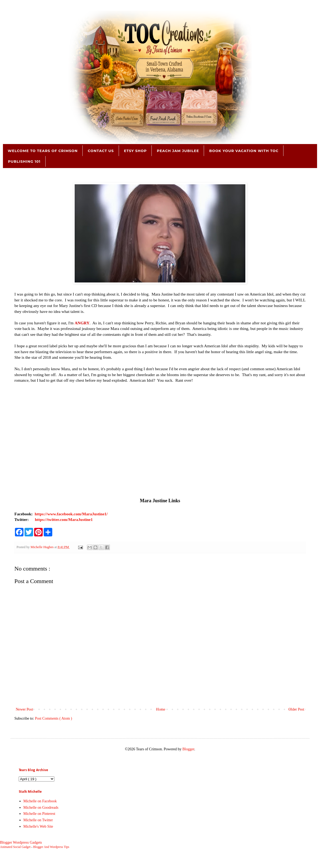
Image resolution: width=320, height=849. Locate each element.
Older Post (297, 709)
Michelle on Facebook (40, 801)
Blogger (188, 749)
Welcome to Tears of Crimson (43, 151)
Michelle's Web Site (38, 826)
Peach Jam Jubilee (178, 151)
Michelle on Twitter (38, 820)
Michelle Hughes (42, 547)
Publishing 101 (24, 161)
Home (160, 709)
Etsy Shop (135, 151)
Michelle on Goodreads (40, 808)
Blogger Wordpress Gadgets (21, 842)
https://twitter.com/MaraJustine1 (64, 519)
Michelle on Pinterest (39, 814)
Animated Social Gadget (15, 847)
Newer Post (24, 709)
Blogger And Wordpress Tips (51, 847)
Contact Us (101, 151)
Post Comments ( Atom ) (53, 718)
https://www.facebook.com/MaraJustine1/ (71, 514)
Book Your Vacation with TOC (243, 151)
